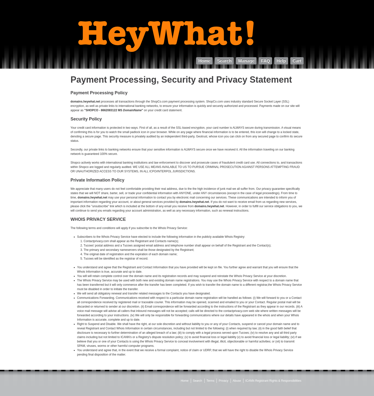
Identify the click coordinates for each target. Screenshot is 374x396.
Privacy (223, 380)
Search (197, 380)
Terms (211, 380)
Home (185, 380)
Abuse (237, 380)
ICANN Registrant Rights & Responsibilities (273, 380)
